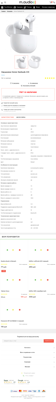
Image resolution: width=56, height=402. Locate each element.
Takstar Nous (5, 291)
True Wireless (6, 7)
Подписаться (49, 340)
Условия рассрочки (10, 111)
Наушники (18, 7)
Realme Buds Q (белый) (8, 261)
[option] (28, 34)
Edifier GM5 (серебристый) (37, 291)
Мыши (36, 7)
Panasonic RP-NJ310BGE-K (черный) (12, 321)
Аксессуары (20, 117)
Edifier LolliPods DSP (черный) (38, 261)
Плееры (28, 7)
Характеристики (7, 117)
